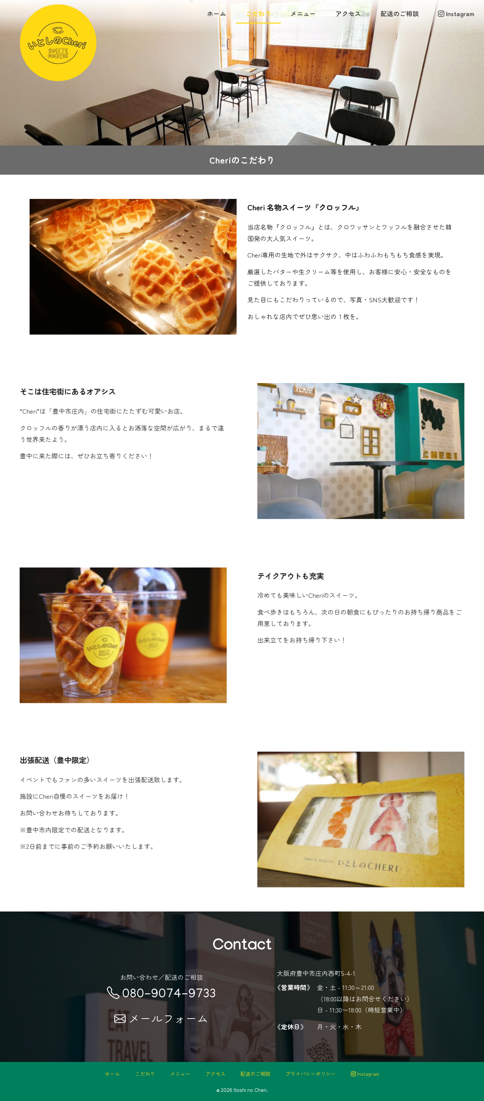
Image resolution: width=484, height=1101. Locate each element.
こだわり (258, 13)
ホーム (216, 13)
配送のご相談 (399, 13)
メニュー (303, 13)
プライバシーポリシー (310, 1073)
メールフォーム (161, 1018)
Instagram (456, 13)
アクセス (348, 13)
